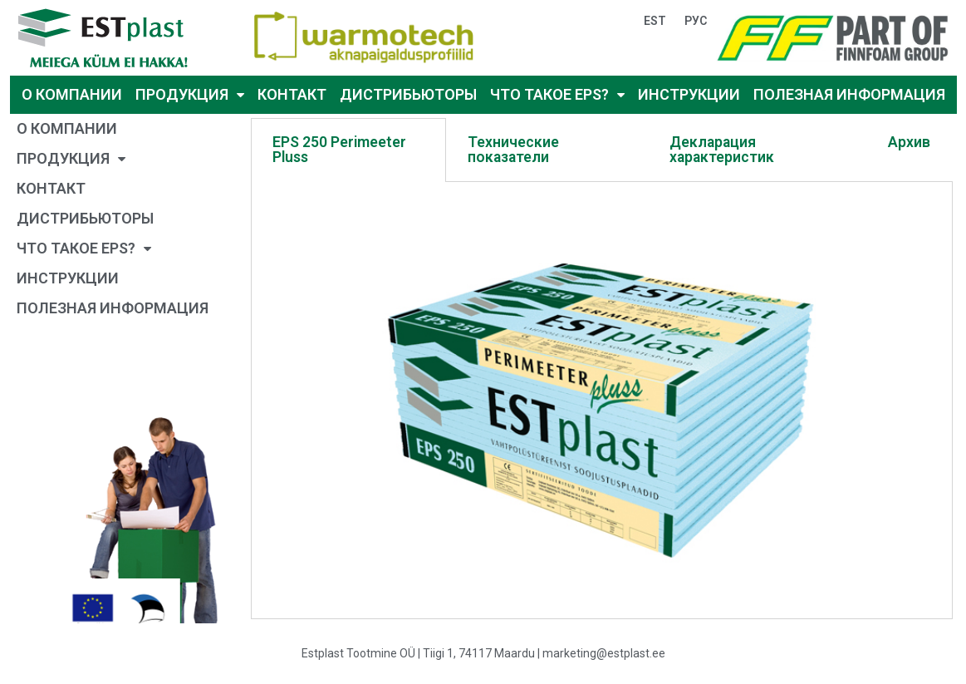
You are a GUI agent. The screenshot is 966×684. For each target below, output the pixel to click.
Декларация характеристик (721, 149)
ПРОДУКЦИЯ (189, 95)
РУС (695, 20)
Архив (909, 142)
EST (655, 20)
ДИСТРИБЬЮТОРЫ (408, 94)
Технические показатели (513, 149)
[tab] (349, 150)
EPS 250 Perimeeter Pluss (339, 149)
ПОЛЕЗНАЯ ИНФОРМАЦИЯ (849, 94)
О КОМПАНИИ (72, 94)
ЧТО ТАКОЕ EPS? (557, 95)
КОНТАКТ (291, 94)
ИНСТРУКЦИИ (689, 94)
